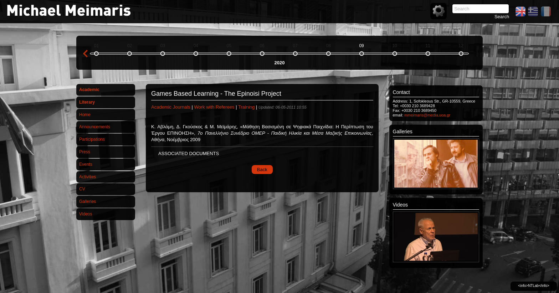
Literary (87, 102)
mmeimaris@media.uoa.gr (427, 115)
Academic (89, 89)
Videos (85, 214)
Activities (87, 176)
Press (84, 151)
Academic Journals (170, 107)
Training (246, 107)
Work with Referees (214, 107)
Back (262, 169)
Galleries (87, 201)
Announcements (94, 126)
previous (85, 53)
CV (82, 189)
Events (85, 164)
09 (361, 45)
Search (501, 16)
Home (85, 114)
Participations (92, 139)
